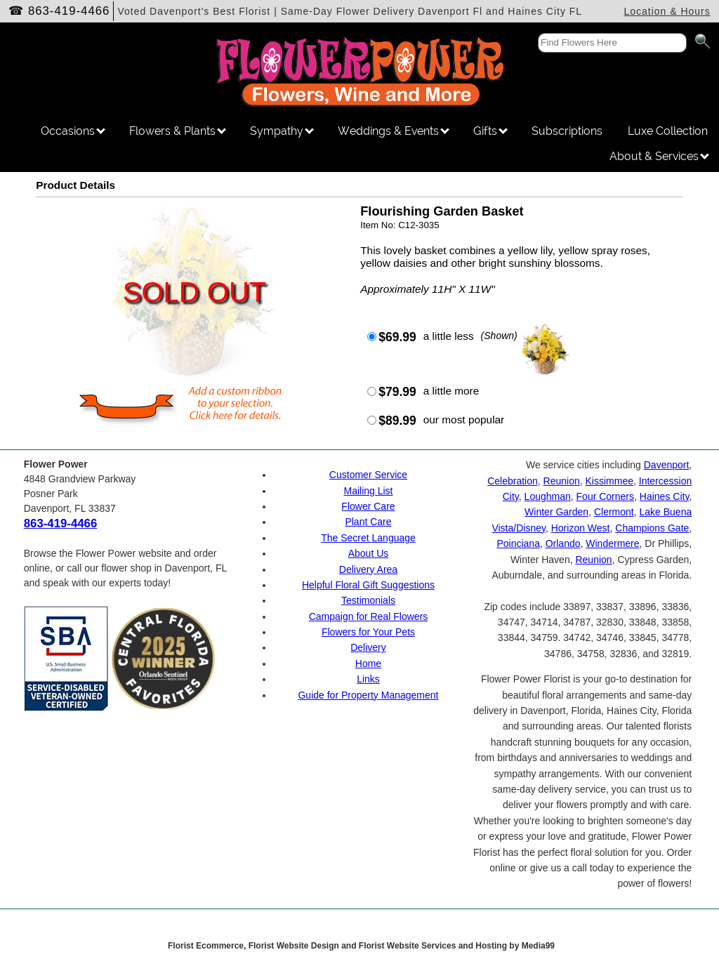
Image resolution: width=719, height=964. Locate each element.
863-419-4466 (69, 11)
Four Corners (605, 496)
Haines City (665, 496)
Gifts (490, 131)
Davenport (667, 464)
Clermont (614, 511)
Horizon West (580, 528)
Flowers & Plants (177, 131)
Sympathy (282, 131)
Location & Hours (667, 11)
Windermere (612, 543)
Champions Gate (652, 528)
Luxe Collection (668, 131)
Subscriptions (567, 131)
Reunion (561, 481)
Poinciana (518, 543)
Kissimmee (609, 481)
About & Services (659, 156)
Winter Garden (556, 511)
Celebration (512, 481)
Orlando (563, 543)
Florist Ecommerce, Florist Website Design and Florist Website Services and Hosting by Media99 (361, 946)
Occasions (73, 131)
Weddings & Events (393, 131)
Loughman (548, 496)
